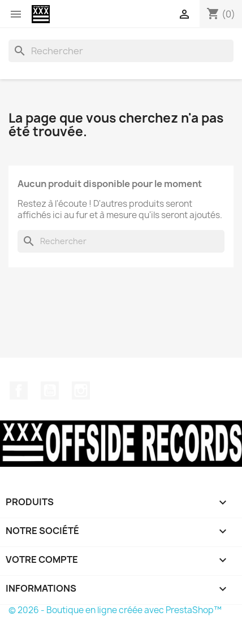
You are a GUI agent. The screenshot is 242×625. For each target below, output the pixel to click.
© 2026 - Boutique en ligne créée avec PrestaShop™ (115, 610)
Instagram (81, 390)
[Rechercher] (121, 51)
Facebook (19, 390)
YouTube (50, 390)
